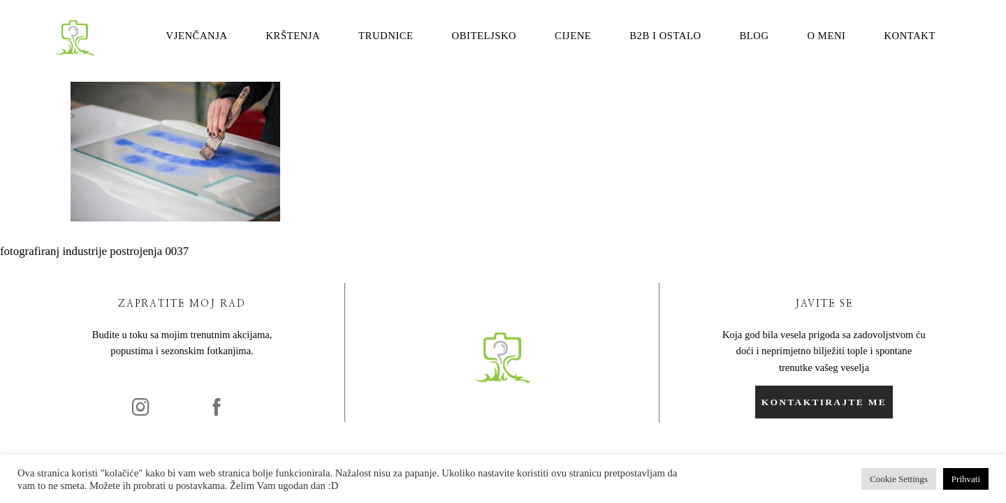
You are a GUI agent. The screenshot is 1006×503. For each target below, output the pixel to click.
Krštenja (292, 36)
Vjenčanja (197, 36)
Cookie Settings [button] (899, 479)
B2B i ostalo (665, 36)
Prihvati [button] (966, 479)
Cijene (573, 36)
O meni (826, 36)
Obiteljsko (484, 36)
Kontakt (909, 36)
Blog (753, 36)
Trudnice (386, 36)
